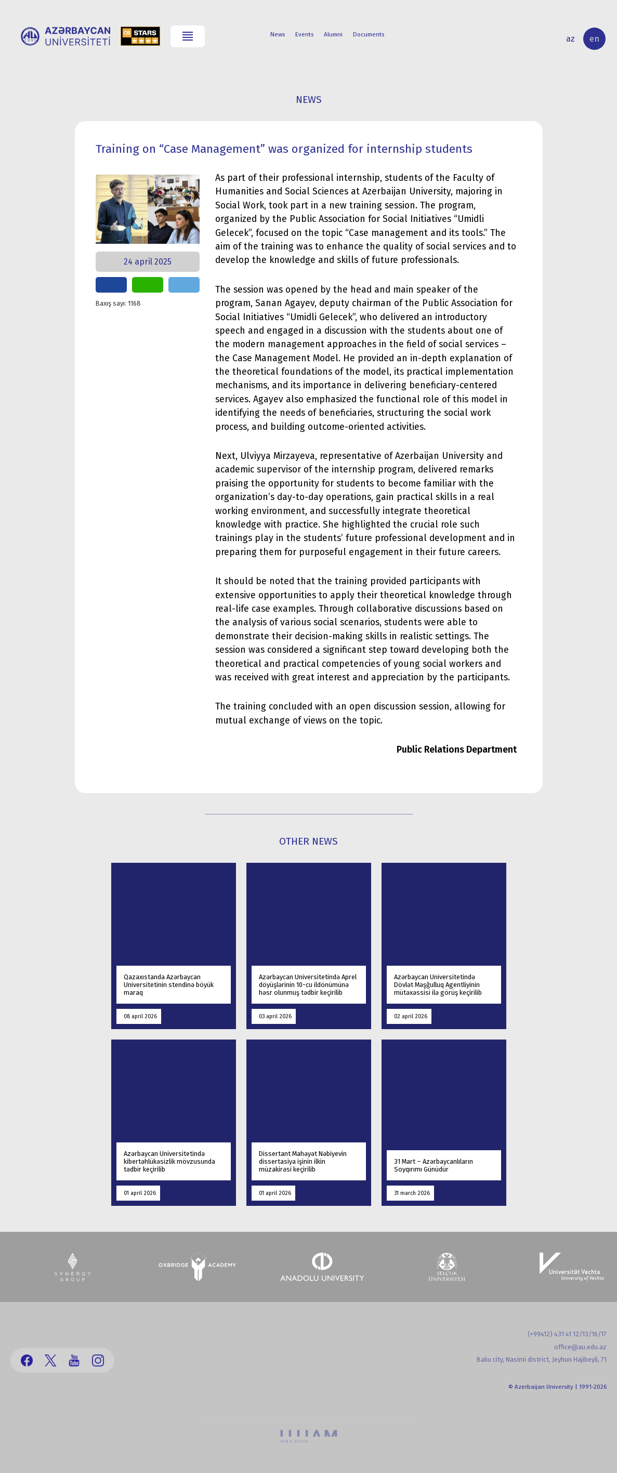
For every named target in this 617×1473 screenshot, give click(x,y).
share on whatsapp (147, 285)
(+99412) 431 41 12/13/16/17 (567, 1334)
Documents (368, 34)
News (277, 34)
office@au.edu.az (580, 1347)
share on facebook (111, 285)
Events (304, 34)
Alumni (333, 34)
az (570, 39)
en (594, 39)
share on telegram (184, 285)
